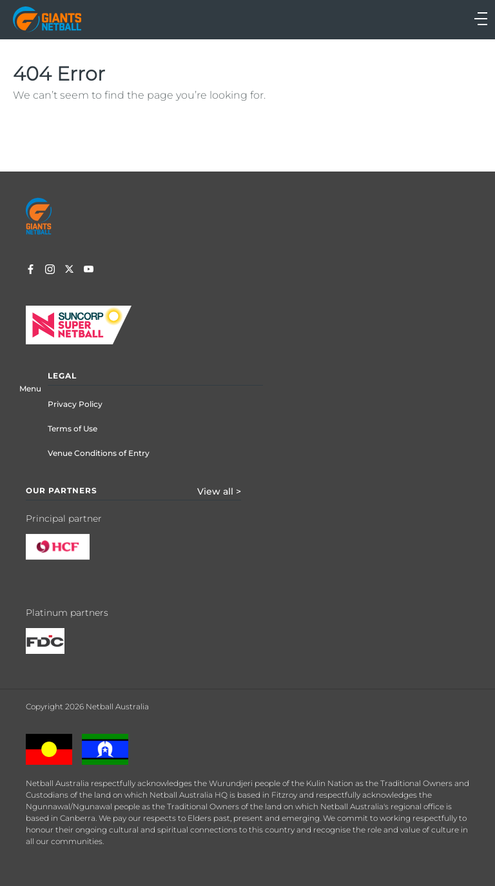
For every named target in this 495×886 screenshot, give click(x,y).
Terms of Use (72, 428)
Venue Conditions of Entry (99, 453)
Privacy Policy (75, 404)
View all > (219, 491)
